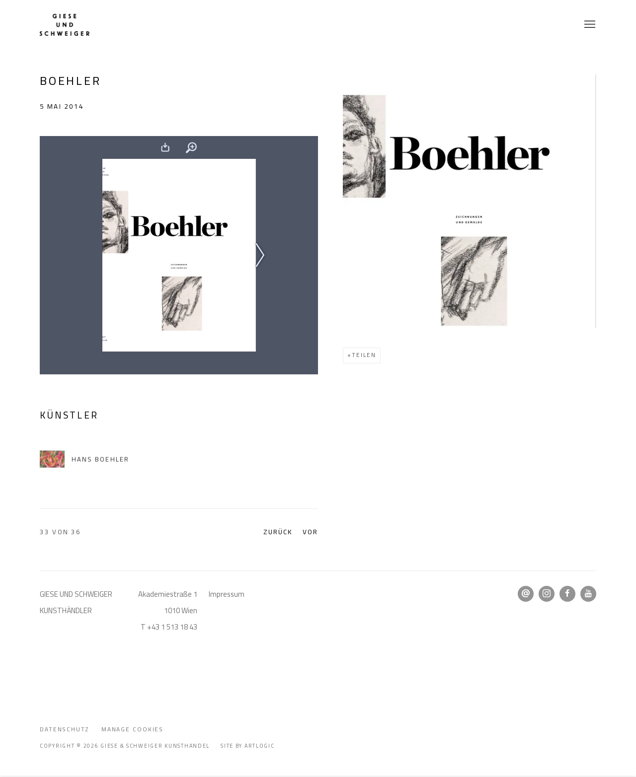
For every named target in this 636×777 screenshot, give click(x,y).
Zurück (278, 532)
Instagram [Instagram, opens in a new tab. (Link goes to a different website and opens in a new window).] (547, 594)
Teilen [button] (364, 355)
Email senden (526, 594)
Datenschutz (64, 729)
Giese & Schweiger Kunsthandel (64, 25)
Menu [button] (588, 24)
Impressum (226, 594)
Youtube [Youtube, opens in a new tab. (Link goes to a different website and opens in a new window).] (588, 594)
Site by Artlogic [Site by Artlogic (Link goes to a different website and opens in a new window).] (248, 746)
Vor (310, 532)
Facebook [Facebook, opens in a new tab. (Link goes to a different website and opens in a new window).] (567, 594)
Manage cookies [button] (132, 729)
